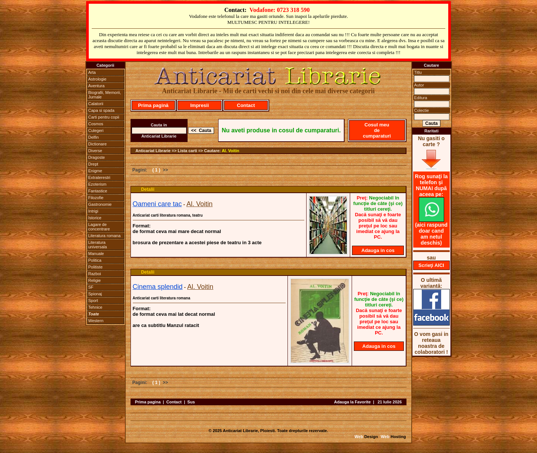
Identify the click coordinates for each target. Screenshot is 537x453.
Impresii (199, 105)
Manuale (96, 253)
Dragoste (96, 157)
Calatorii (95, 103)
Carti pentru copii (103, 117)
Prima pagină (153, 105)
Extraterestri (99, 177)
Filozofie (96, 197)
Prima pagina (148, 402)
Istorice (94, 218)
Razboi (94, 273)
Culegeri (96, 130)
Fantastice (97, 191)
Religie (94, 280)
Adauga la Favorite (352, 402)
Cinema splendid (158, 286)
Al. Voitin (230, 150)
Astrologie (97, 79)
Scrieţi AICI (431, 265)
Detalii (147, 189)
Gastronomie (100, 204)
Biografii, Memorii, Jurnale (104, 94)
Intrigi (93, 211)
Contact (246, 105)
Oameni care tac (157, 204)
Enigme (95, 171)
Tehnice (95, 307)
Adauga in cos (378, 250)
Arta (92, 72)
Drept (93, 164)
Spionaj (95, 294)
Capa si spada (101, 110)
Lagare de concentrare (99, 226)
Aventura (96, 86)
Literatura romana (104, 235)
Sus (191, 402)
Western (96, 320)
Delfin (93, 137)
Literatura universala (97, 244)
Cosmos (95, 124)
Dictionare (97, 144)
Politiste (95, 267)
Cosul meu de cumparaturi (377, 130)
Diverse (95, 150)
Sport (93, 300)
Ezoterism (97, 184)
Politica (94, 260)
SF (91, 287)
